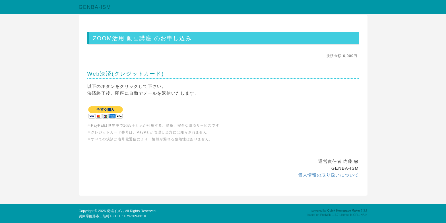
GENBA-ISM (95, 7)
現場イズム (115, 211)
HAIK (364, 214)
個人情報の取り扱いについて (328, 175)
